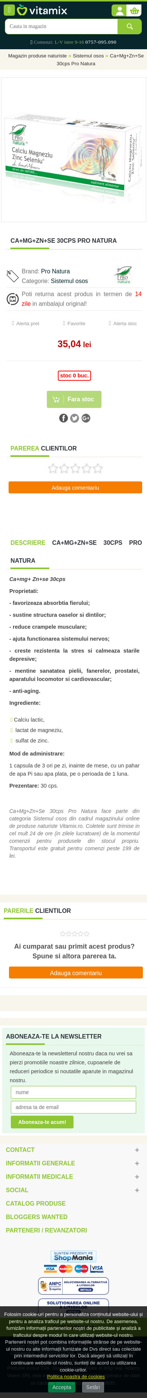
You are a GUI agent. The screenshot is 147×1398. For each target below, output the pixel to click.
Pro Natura (55, 271)
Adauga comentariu (75, 488)
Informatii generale (40, 1163)
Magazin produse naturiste (37, 56)
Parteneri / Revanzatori (46, 1230)
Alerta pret (28, 323)
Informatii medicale (39, 1177)
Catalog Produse (36, 1203)
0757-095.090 (100, 42)
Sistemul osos (88, 56)
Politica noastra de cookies (76, 1376)
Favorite (76, 323)
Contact (20, 1150)
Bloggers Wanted (37, 1217)
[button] (119, 10)
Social (17, 1190)
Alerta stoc (125, 323)
